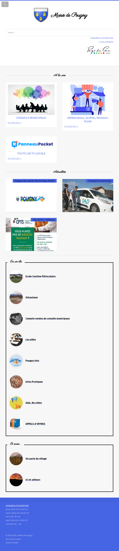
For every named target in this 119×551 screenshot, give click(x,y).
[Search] (59, 32)
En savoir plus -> (15, 122)
